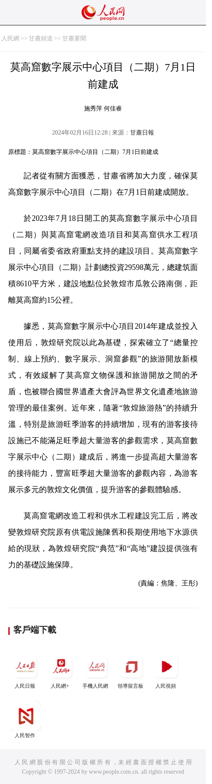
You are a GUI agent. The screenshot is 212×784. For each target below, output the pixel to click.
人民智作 (26, 719)
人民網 (10, 38)
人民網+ (61, 670)
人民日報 (26, 670)
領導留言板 (131, 670)
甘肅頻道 (41, 38)
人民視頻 (166, 670)
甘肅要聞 (74, 38)
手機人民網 (96, 670)
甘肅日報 (142, 132)
